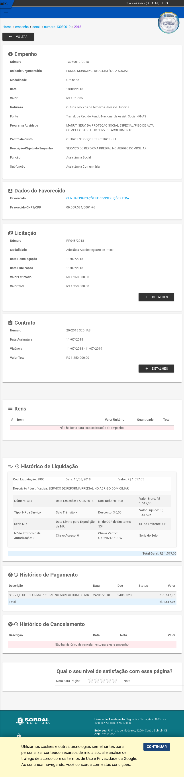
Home (7, 27)
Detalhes (156, 297)
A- (149, 3)
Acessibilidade (136, 3)
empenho (22, 27)
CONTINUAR (157, 747)
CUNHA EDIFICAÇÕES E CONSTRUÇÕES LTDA (97, 198)
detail (36, 27)
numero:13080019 (57, 27)
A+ (156, 3)
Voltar (18, 37)
